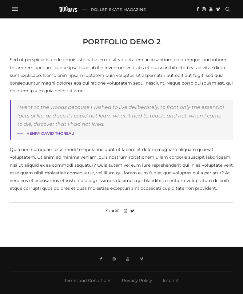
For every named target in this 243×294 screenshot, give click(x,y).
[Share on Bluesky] (132, 211)
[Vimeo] (218, 9)
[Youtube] (211, 9)
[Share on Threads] (125, 211)
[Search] (228, 9)
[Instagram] (204, 9)
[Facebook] (198, 9)
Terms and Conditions (87, 280)
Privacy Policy (137, 280)
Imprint (171, 280)
